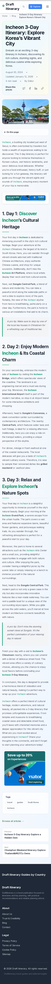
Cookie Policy (9, 949)
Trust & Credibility (11, 918)
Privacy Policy (9, 941)
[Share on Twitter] (23, 88)
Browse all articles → (13, 821)
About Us (7, 914)
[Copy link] (42, 88)
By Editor (29, 81)
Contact (6, 927)
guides (20, 802)
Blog (14, 16)
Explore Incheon (18, 486)
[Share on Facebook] (29, 88)
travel (9, 802)
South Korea (33, 802)
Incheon (6, 142)
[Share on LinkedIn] (35, 88)
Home (4, 16)
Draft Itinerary (10, 6)
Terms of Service (11, 945)
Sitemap (6, 954)
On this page (13, 132)
